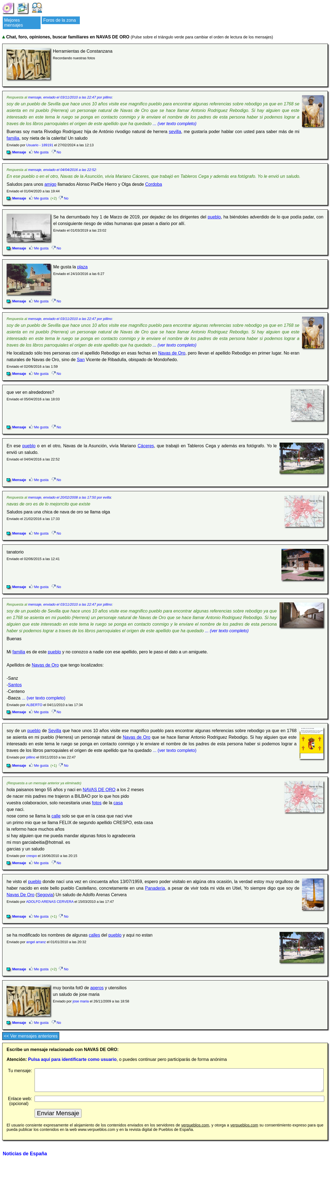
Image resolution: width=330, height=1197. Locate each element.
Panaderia (155, 888)
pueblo (214, 217)
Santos (15, 684)
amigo (50, 184)
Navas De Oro (20, 894)
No (56, 152)
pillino (30, 757)
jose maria (81, 1001)
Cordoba (153, 184)
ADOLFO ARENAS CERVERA (50, 902)
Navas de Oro (171, 353)
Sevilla (54, 730)
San (80, 359)
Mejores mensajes (13, 22)
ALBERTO (34, 705)
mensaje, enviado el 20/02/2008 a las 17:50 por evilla (69, 497)
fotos (96, 802)
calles (94, 935)
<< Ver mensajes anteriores (31, 1036)
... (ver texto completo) (174, 123)
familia (13, 138)
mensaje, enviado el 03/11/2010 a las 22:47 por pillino (70, 97)
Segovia (45, 894)
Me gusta (39, 152)
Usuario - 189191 (39, 145)
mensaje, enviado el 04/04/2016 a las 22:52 (62, 170)
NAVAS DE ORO (99, 789)
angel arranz (36, 942)
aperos (97, 987)
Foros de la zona (59, 20)
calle (56, 816)
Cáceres (146, 445)
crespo (31, 856)
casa (118, 802)
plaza (82, 267)
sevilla (175, 131)
